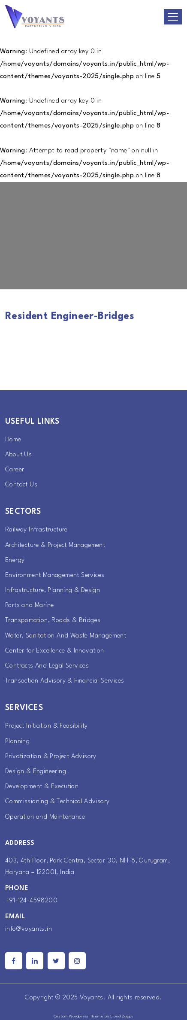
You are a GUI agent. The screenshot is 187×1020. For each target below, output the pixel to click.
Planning (17, 741)
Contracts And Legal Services (47, 666)
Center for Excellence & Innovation (54, 651)
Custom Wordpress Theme (79, 1016)
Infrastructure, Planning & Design (52, 590)
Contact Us (21, 485)
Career (14, 470)
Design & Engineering (35, 771)
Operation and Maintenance (45, 817)
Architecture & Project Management (55, 545)
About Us (18, 455)
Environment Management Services (54, 575)
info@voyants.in (28, 929)
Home (13, 440)
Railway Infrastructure (36, 530)
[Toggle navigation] (173, 16)
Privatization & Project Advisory (51, 756)
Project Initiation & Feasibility (46, 726)
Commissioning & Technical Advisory (57, 801)
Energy (14, 560)
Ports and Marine (29, 605)
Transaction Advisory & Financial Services (64, 681)
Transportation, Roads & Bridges (52, 620)
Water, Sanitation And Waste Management (65, 636)
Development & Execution (41, 786)
